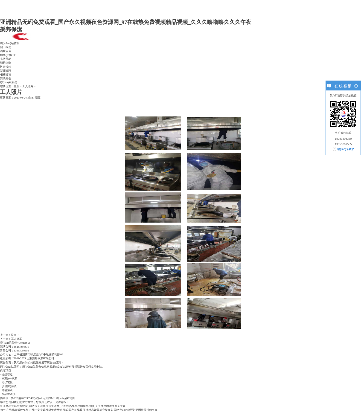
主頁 (16, 86)
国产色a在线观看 (124, 410)
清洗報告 (5, 78)
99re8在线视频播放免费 (14, 410)
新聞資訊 (5, 70)
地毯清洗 (7, 390)
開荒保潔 (5, 62)
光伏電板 (5, 59)
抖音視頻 (5, 66)
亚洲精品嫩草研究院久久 (98, 410)
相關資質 (5, 74)
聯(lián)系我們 (8, 82)
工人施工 (16, 338)
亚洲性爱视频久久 (146, 410)
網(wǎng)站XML (45, 398)
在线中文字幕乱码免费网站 (45, 410)
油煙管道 (5, 51)
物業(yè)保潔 (7, 55)
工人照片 (27, 86)
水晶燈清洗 (8, 394)
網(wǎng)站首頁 (9, 43)
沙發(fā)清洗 (9, 386)
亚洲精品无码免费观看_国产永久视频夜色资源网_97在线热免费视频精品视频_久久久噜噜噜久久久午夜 (125, 22)
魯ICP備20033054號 (23, 398)
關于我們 (5, 47)
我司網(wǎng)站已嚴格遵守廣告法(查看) (38, 362)
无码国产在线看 (72, 410)
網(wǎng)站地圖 (65, 398)
